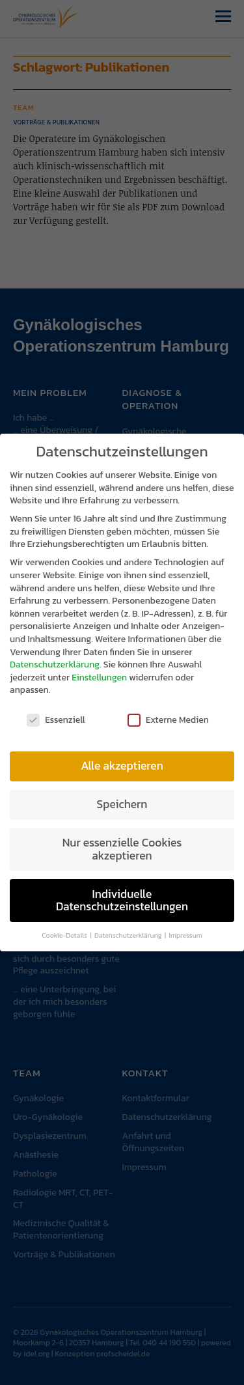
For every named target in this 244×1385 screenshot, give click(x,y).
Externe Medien (168, 714)
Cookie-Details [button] (65, 930)
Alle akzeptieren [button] (122, 760)
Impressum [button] (185, 930)
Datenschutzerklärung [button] (128, 930)
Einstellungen (99, 672)
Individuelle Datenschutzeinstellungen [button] (122, 895)
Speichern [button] (122, 798)
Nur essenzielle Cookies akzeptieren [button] (122, 844)
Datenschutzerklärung (55, 659)
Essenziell (56, 714)
